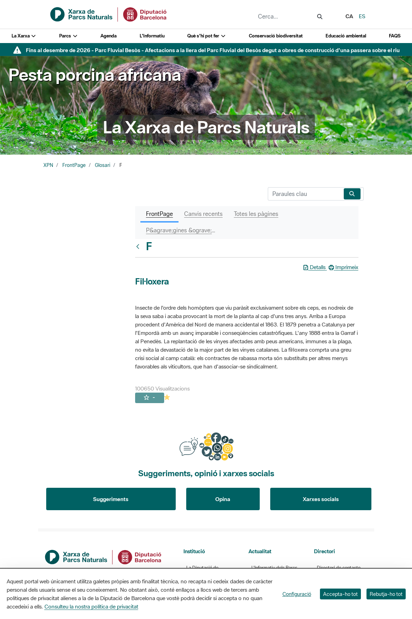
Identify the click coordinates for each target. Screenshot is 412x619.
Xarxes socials (321, 498)
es (362, 16)
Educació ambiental (346, 36)
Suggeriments (110, 498)
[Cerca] (304, 194)
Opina (222, 498)
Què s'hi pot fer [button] (206, 36)
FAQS (394, 36)
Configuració (296, 594)
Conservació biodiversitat (276, 36)
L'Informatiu (152, 36)
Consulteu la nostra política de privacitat (91, 606)
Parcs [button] (68, 36)
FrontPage (74, 165)
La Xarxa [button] (24, 36)
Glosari (102, 165)
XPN (48, 165)
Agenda (108, 36)
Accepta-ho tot (340, 594)
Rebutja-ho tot (386, 594)
